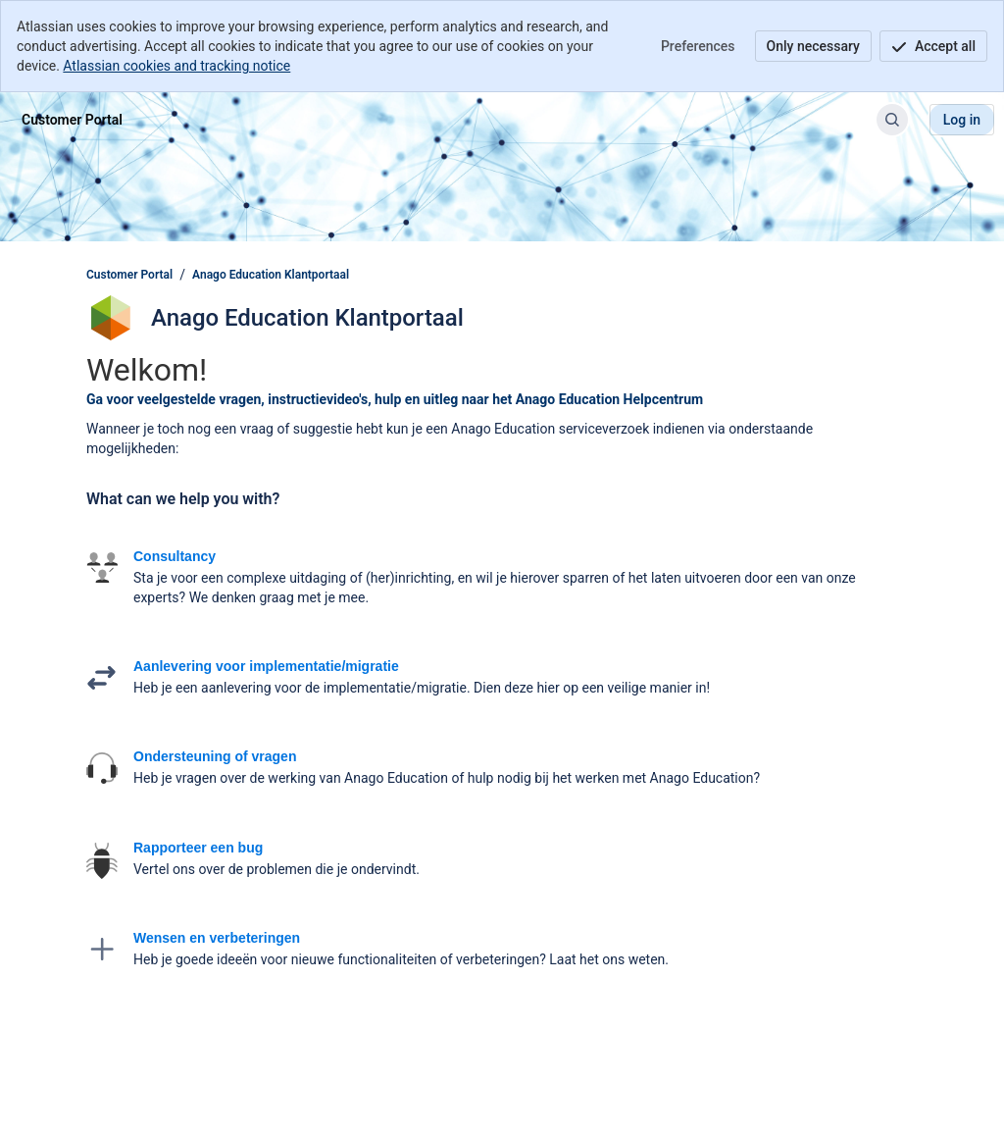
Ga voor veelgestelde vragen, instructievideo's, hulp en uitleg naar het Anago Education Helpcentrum (394, 399)
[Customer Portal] (72, 119)
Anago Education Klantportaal (270, 275)
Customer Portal (129, 275)
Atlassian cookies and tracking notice (176, 66)
